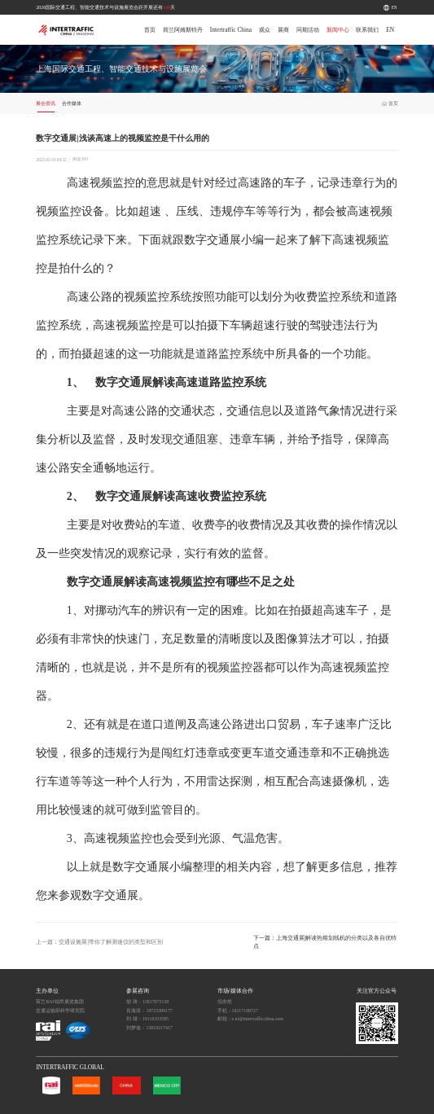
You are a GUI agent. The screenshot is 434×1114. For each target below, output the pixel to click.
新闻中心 (338, 29)
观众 (264, 29)
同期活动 (307, 29)
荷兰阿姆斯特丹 (183, 29)
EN (394, 7)
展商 (283, 29)
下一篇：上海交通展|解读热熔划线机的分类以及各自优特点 (325, 942)
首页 (150, 29)
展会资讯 (45, 103)
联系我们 (367, 29)
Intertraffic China (231, 29)
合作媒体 (71, 103)
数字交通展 (212, 240)
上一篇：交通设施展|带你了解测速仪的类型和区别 (99, 941)
